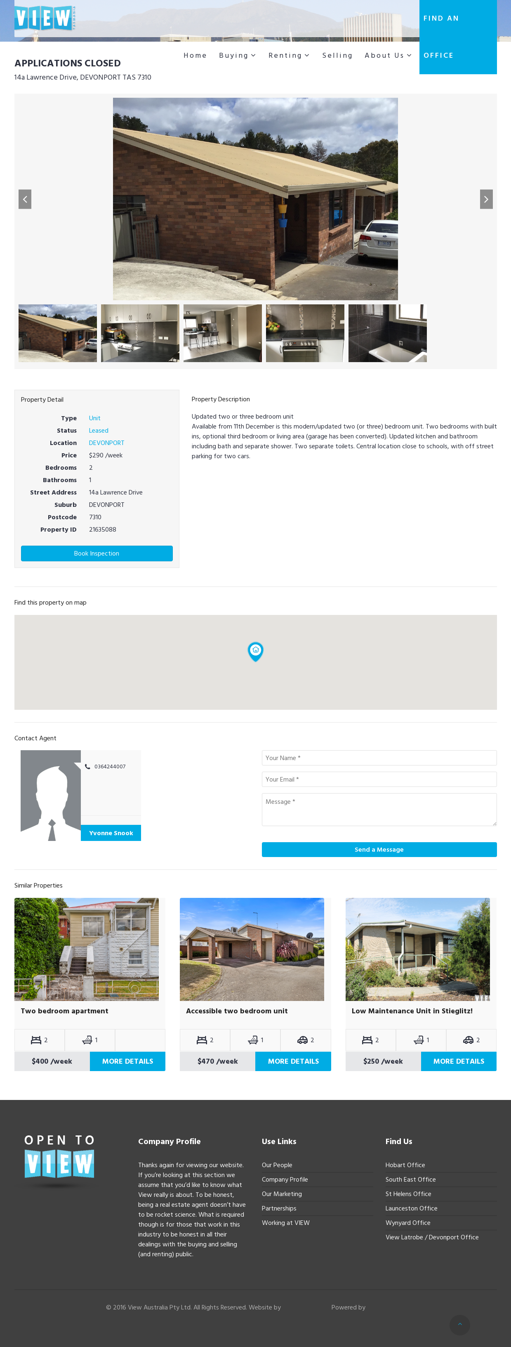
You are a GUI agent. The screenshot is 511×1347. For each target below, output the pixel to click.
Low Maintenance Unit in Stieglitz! (412, 1011)
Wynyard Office (408, 1223)
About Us (385, 55)
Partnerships (279, 1208)
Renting (285, 55)
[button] (25, 199)
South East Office (411, 1180)
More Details (127, 1061)
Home (195, 55)
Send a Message (379, 849)
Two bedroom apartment (64, 1011)
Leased (98, 430)
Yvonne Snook (111, 833)
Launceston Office (412, 1208)
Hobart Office (405, 1165)
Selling (337, 55)
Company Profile (285, 1180)
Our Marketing (282, 1194)
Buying (234, 55)
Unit (95, 418)
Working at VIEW (286, 1223)
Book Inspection (96, 553)
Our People (277, 1165)
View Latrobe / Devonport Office (432, 1237)
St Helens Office (408, 1194)
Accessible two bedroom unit (237, 1011)
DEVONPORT (107, 443)
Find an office (441, 36)
